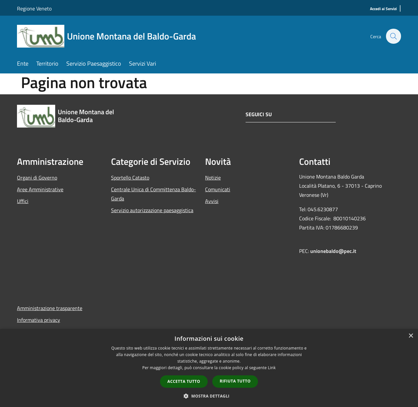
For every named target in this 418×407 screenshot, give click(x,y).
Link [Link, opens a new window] (272, 367)
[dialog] (209, 368)
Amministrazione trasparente (49, 308)
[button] (209, 396)
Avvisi (211, 201)
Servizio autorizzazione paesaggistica (152, 210)
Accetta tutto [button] (184, 381)
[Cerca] (393, 36)
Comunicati (217, 189)
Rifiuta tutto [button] (235, 381)
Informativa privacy (38, 320)
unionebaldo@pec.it (334, 251)
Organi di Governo (37, 177)
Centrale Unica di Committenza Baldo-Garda (153, 193)
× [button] (410, 336)
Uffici (22, 201)
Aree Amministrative (40, 189)
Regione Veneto (34, 8)
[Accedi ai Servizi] (383, 9)
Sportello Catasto (130, 177)
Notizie (213, 177)
